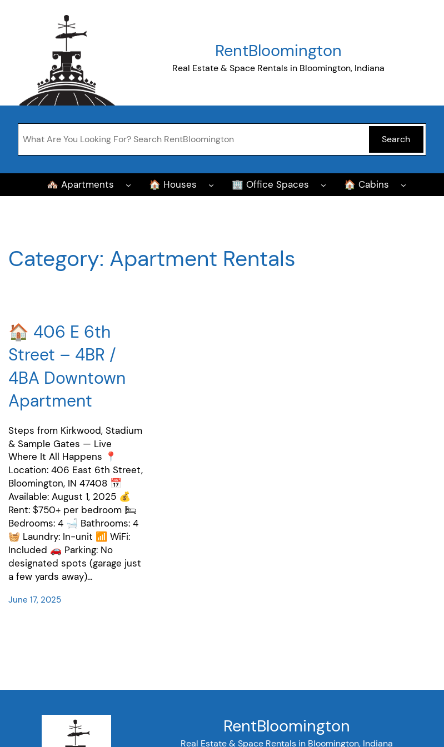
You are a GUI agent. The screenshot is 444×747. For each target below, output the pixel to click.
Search (396, 139)
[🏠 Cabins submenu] (403, 184)
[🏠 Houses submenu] (211, 184)
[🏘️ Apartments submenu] (128, 184)
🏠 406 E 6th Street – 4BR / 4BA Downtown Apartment (67, 367)
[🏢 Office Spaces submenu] (323, 184)
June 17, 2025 (34, 599)
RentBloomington (278, 50)
